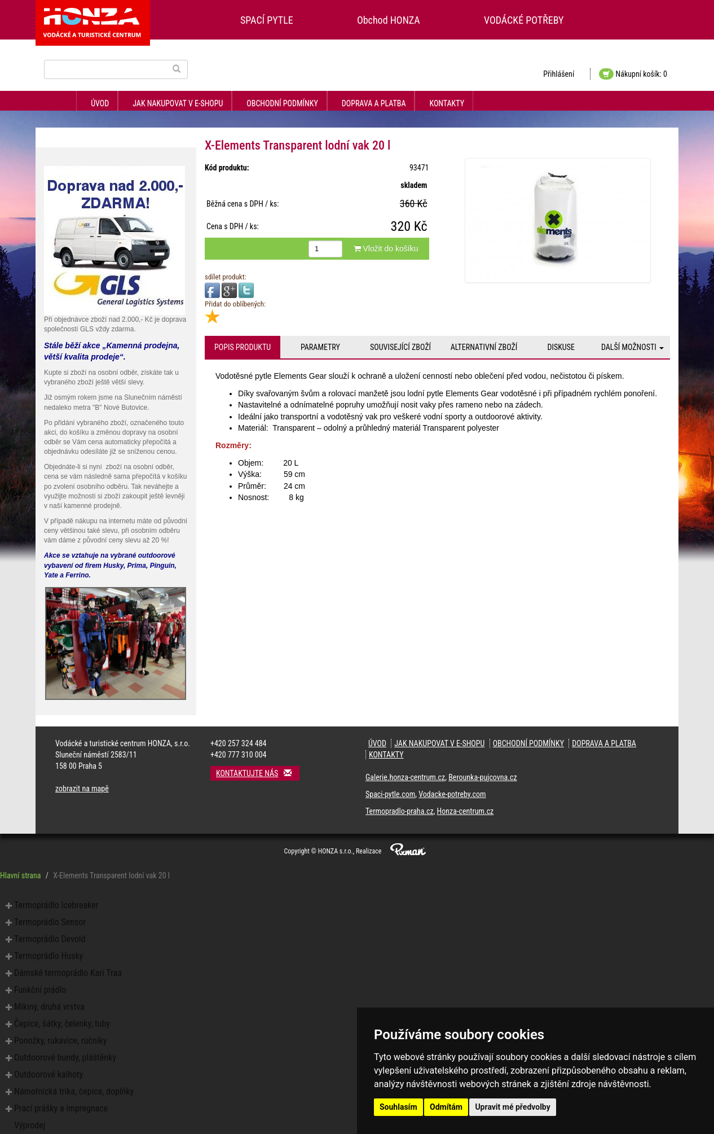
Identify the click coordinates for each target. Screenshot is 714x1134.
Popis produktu (242, 347)
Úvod (100, 103)
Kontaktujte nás (257, 773)
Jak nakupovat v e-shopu (178, 103)
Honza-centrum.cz (465, 811)
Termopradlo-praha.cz (399, 811)
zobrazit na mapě (82, 788)
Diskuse (560, 347)
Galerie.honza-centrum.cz (405, 777)
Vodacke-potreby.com (452, 794)
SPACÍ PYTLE (266, 20)
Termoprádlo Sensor (50, 922)
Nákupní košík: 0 (633, 74)
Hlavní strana (20, 875)
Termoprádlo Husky (48, 956)
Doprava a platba (374, 103)
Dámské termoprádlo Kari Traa (68, 972)
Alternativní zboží (484, 347)
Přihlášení (558, 73)
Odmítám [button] (446, 1106)
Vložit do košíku (386, 248)
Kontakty (446, 103)
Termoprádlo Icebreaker (56, 905)
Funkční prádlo (40, 989)
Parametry (320, 347)
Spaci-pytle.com (390, 794)
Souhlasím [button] (398, 1106)
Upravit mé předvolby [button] (512, 1106)
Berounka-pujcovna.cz (482, 777)
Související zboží (400, 347)
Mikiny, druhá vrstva (49, 1006)
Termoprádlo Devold (49, 939)
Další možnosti (632, 347)
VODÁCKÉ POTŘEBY (524, 20)
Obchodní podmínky (282, 103)
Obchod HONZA (388, 20)
